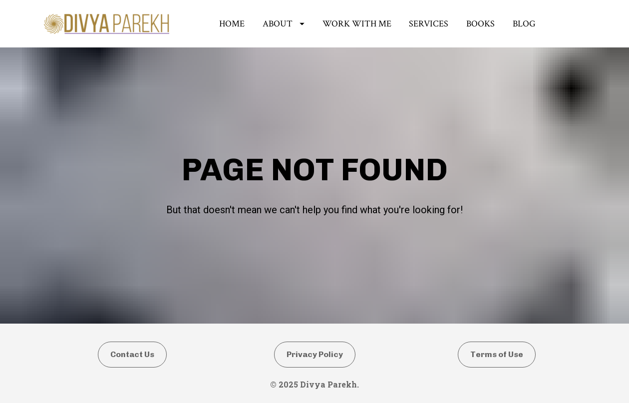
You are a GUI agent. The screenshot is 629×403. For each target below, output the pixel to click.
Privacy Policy (315, 382)
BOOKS (480, 24)
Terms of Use (496, 382)
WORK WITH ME (356, 24)
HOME (232, 24)
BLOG (524, 24)
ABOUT (284, 24)
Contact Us (132, 382)
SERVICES (428, 24)
